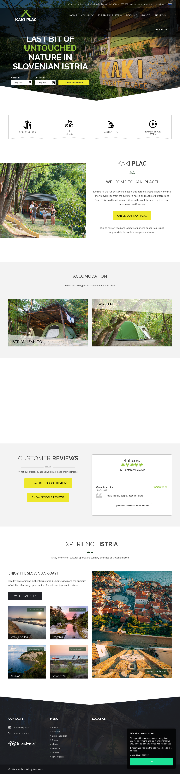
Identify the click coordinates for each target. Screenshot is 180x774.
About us (160, 29)
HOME (73, 15)
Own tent (105, 303)
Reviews (160, 15)
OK (151, 758)
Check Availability (74, 82)
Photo (146, 15)
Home (55, 727)
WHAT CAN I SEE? (25, 596)
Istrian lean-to (27, 341)
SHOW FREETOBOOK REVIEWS (48, 483)
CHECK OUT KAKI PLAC (132, 215)
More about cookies (139, 752)
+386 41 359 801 (120, 4)
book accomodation (155, 4)
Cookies (55, 752)
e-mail (139, 4)
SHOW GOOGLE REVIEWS (48, 497)
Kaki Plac (87, 15)
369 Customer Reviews (132, 470)
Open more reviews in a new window (132, 505)
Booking (131, 15)
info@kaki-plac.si (21, 727)
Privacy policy (58, 756)
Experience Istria (110, 15)
